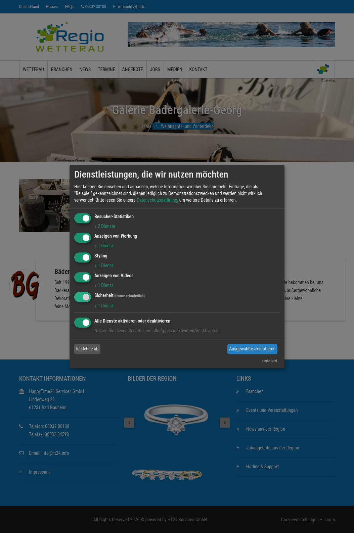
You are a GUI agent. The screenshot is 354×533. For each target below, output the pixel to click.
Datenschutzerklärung (157, 200)
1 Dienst (103, 246)
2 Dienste (104, 226)
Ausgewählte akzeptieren (252, 348)
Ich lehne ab (87, 348)
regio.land (269, 360)
